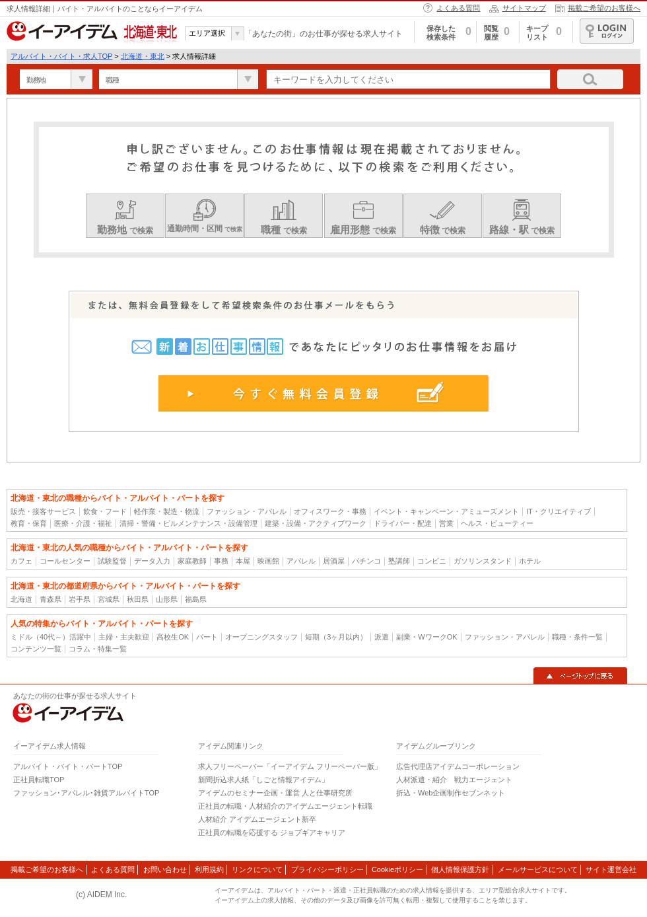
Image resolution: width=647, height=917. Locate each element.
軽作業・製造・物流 (166, 511)
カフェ (21, 561)
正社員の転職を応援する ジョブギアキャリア (271, 832)
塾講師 (399, 561)
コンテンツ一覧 (36, 649)
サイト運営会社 (611, 869)
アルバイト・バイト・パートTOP (67, 766)
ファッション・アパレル (247, 511)
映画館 (268, 561)
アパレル (301, 561)
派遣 (381, 637)
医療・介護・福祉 (83, 523)
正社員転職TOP (38, 780)
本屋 (243, 561)
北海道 (21, 599)
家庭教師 (192, 561)
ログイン (607, 31)
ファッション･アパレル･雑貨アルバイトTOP (86, 793)
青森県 (50, 599)
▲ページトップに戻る (580, 675)
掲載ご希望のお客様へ (604, 8)
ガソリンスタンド (483, 561)
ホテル (530, 561)
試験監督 (112, 561)
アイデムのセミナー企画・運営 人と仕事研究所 (275, 793)
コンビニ (431, 561)
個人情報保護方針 (460, 869)
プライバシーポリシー (327, 869)
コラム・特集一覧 (98, 649)
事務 (221, 561)
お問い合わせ (165, 869)
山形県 (167, 599)
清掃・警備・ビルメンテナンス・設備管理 (188, 523)
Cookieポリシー (397, 869)
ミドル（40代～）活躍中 (51, 637)
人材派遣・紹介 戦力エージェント (454, 780)
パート (207, 637)
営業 (446, 523)
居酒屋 (334, 561)
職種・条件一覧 (577, 637)
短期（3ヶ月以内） (336, 637)
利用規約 (209, 869)
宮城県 (108, 599)
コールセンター (65, 561)
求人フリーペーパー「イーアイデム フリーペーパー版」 (290, 766)
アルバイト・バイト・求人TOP (61, 56)
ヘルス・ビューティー (497, 523)
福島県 (196, 599)
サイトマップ (524, 8)
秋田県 (138, 599)
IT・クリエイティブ (558, 511)
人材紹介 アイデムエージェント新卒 (257, 819)
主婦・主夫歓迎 (123, 637)
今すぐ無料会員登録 (324, 393)
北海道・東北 (142, 56)
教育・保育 (29, 523)
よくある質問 (458, 8)
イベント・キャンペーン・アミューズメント (446, 511)
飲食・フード (105, 511)
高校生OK (172, 637)
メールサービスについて (538, 869)
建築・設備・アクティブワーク (315, 523)
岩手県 (79, 599)
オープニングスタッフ (261, 637)
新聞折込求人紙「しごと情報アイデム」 (263, 780)
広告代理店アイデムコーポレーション (458, 766)
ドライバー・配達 (403, 523)
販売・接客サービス (43, 511)
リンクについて (257, 869)
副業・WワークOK (426, 637)
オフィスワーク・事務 (330, 511)
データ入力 (152, 561)
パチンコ (366, 561)
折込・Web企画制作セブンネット (450, 793)
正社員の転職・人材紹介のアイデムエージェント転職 (285, 806)
